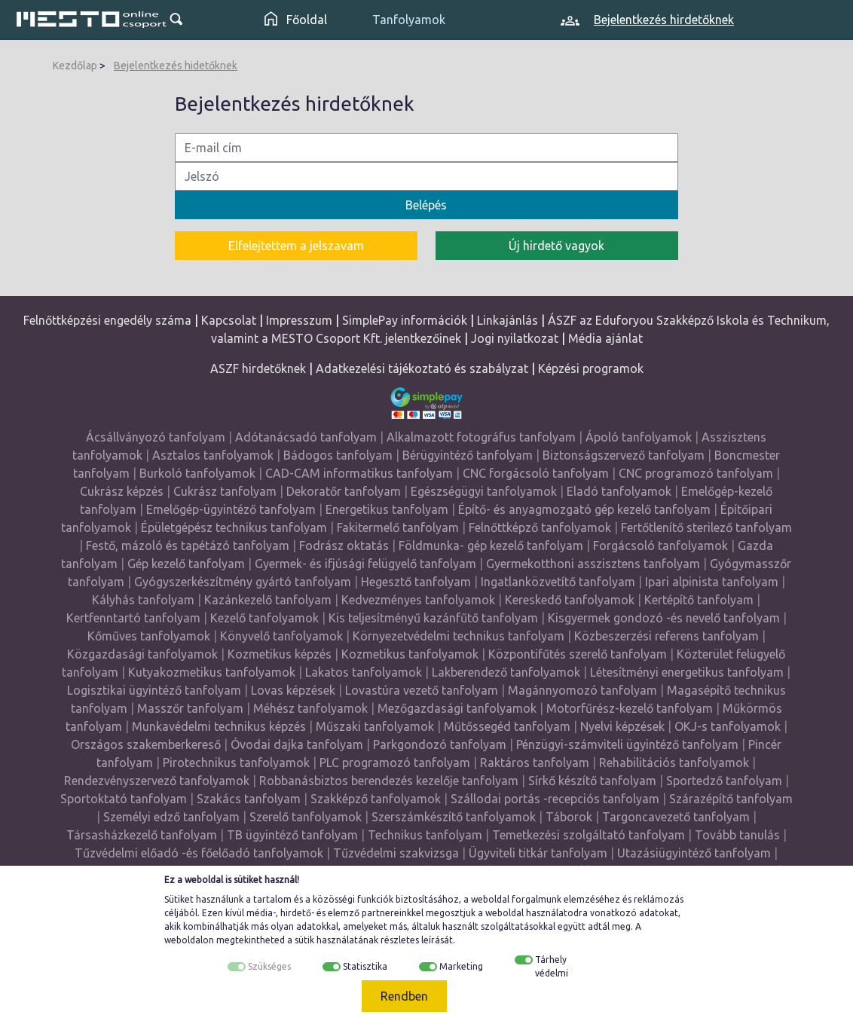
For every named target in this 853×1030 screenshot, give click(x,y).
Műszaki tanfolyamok (375, 726)
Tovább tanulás (737, 835)
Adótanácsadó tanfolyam (306, 437)
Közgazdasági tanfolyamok (142, 654)
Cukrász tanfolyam (225, 491)
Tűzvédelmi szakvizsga (396, 853)
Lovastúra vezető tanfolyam (421, 690)
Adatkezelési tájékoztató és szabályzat (422, 368)
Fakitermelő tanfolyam (398, 527)
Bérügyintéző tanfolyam (467, 455)
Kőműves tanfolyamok (148, 636)
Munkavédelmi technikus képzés (219, 726)
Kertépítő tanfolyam (699, 600)
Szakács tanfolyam (249, 798)
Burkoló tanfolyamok (197, 473)
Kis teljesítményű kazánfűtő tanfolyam (433, 618)
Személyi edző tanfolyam (171, 817)
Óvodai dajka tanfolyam (297, 744)
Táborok (569, 817)
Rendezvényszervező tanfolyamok (156, 780)
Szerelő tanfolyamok (305, 817)
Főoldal (295, 19)
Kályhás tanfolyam (143, 600)
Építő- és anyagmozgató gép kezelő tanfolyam (584, 509)
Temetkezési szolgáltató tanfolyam (588, 835)
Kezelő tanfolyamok (264, 618)
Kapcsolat (228, 320)
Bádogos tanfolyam (338, 455)
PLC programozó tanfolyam (394, 762)
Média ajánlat (605, 338)
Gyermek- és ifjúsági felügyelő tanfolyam (365, 563)
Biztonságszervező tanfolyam (624, 455)
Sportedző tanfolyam (724, 780)
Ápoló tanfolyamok (638, 437)
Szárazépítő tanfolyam (731, 798)
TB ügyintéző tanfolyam (292, 835)
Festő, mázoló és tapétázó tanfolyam (187, 545)
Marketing (461, 966)
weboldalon (189, 940)
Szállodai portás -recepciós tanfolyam (556, 798)
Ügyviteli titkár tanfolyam (538, 853)
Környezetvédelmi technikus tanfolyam (458, 636)
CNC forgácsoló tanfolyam (536, 473)
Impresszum (299, 320)
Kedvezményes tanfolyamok (418, 600)
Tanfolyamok (408, 19)
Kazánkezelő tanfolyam (268, 600)
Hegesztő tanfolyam (416, 581)
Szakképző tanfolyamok (375, 798)
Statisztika (365, 966)
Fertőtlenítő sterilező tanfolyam (706, 527)
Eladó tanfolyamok (619, 491)
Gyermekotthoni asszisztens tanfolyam (593, 563)
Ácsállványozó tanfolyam (155, 437)
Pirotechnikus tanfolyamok (236, 762)
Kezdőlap (75, 66)
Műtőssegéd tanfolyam (507, 726)
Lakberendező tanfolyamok (506, 672)
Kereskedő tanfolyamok (569, 600)
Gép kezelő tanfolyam (186, 563)
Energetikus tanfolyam (387, 509)
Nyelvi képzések (622, 726)
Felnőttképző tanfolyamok (540, 527)
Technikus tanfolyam (425, 835)
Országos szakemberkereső (146, 744)
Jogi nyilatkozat (514, 338)
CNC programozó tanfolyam (696, 473)
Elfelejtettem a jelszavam (296, 245)
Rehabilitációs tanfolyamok (674, 762)
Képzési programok (591, 368)
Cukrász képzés (122, 491)
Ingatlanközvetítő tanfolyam (558, 581)
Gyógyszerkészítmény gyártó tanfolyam (242, 581)
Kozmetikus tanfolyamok (409, 654)
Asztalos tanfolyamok (213, 455)
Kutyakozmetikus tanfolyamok (211, 672)
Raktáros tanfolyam (534, 762)
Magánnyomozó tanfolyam (582, 690)
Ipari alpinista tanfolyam (711, 581)
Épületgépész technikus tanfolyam (234, 527)
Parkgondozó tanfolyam (439, 744)
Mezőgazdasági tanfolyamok (457, 708)
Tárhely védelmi (551, 966)
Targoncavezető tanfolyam (676, 817)
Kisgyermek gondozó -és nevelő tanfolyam (664, 618)
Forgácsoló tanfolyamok (660, 545)
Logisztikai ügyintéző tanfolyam (154, 690)
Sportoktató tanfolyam (123, 798)
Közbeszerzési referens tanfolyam (666, 636)
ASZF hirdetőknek (258, 368)
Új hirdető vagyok (556, 245)
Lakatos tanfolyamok (363, 672)
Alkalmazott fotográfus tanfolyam (481, 437)
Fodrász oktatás (344, 545)
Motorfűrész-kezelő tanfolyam (629, 708)
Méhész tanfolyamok (310, 708)
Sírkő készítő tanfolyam (592, 780)
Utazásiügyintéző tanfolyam (694, 853)
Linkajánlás (507, 320)
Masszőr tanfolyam (190, 708)
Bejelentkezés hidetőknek (175, 66)
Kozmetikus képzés (280, 654)
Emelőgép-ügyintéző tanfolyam (231, 509)
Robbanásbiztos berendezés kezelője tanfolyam (388, 780)
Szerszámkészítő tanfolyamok (453, 817)
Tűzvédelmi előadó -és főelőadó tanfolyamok (199, 853)
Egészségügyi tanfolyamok (484, 491)
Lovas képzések (293, 690)
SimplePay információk (404, 320)
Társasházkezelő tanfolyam (143, 835)
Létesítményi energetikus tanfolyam (687, 672)
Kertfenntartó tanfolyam (133, 618)
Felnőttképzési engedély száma (107, 320)
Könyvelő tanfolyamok (281, 636)
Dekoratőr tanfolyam (343, 491)
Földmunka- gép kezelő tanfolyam (491, 545)
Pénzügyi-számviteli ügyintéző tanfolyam (627, 744)
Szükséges (269, 966)
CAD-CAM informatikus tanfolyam (360, 473)
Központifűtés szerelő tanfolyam (577, 654)
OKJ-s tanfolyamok (727, 726)
